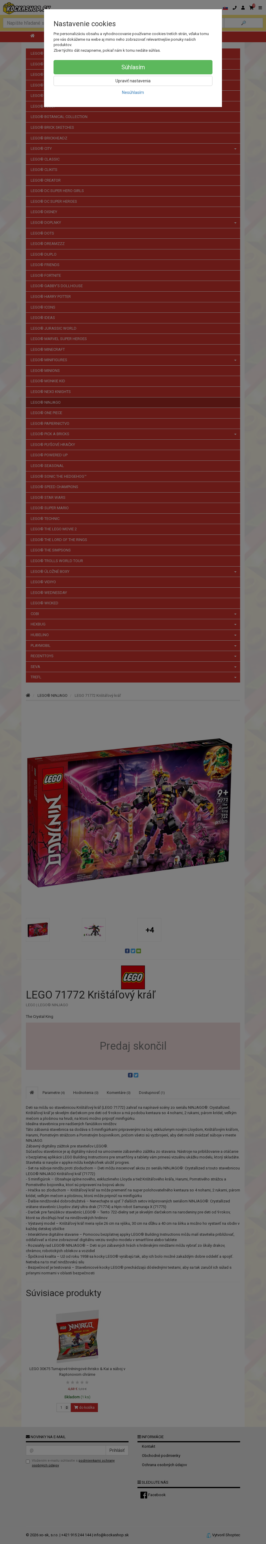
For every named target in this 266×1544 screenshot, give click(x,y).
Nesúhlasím (133, 92)
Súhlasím (133, 67)
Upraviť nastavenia (133, 80)
